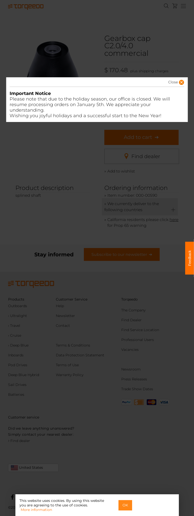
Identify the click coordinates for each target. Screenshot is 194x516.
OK (125, 505)
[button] (168, 83)
